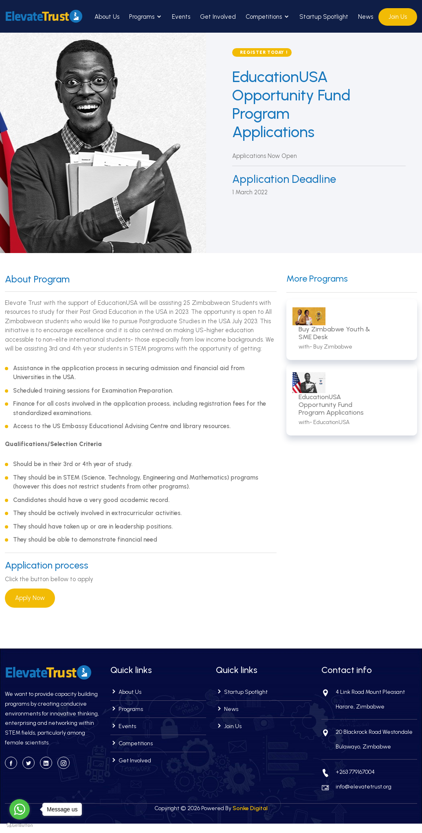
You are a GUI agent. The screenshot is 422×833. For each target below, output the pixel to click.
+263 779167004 (355, 772)
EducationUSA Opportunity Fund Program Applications (331, 404)
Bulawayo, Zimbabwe (363, 746)
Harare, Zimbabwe (360, 706)
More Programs (317, 278)
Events (181, 16)
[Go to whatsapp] (19, 809)
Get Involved (218, 16)
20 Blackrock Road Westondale (374, 732)
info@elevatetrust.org (363, 786)
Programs (145, 16)
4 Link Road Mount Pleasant (370, 692)
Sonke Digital (250, 808)
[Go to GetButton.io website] (20, 824)
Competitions (268, 16)
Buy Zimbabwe (332, 346)
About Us (107, 16)
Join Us (398, 16)
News (365, 16)
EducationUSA (331, 422)
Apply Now (30, 598)
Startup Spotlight (323, 16)
